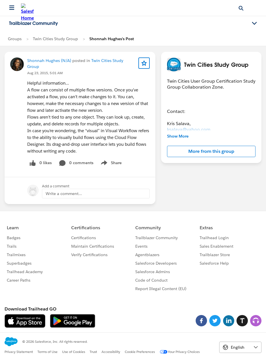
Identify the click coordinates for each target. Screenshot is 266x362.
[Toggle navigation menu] (254, 23)
